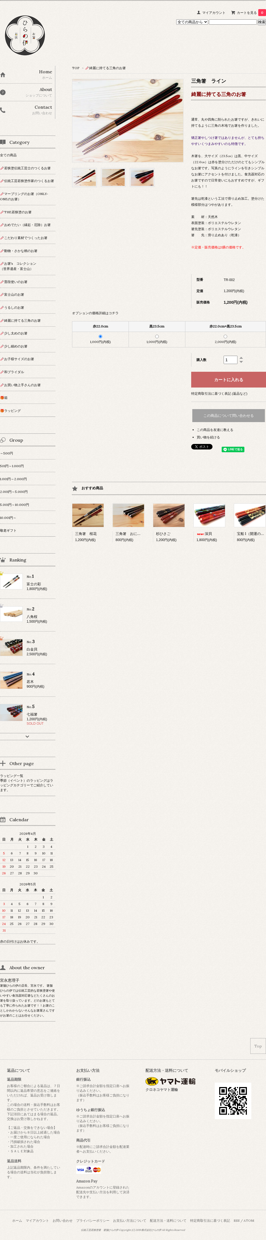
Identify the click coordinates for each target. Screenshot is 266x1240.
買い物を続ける (208, 437)
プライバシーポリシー (92, 1220)
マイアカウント (214, 13)
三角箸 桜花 (86, 533)
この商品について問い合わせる (228, 416)
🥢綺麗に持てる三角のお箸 (105, 68)
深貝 (204, 533)
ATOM (249, 1220)
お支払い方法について (129, 1220)
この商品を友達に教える (215, 430)
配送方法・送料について (168, 1220)
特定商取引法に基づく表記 (210, 1220)
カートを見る (251, 13)
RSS (237, 1220)
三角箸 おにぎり (130, 533)
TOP (76, 68)
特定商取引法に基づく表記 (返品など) (219, 393)
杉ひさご (163, 533)
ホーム (17, 1220)
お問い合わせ (63, 1220)
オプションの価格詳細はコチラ (95, 313)
